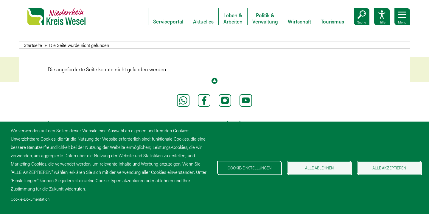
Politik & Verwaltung (265, 18)
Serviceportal (168, 21)
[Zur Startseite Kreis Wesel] (56, 21)
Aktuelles (203, 21)
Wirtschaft (299, 21)
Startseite (33, 45)
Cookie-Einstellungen (249, 168)
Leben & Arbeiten (233, 18)
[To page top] (214, 81)
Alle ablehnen (319, 168)
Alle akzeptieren (389, 168)
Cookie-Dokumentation (30, 199)
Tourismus (332, 21)
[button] (361, 16)
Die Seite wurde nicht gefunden (79, 45)
